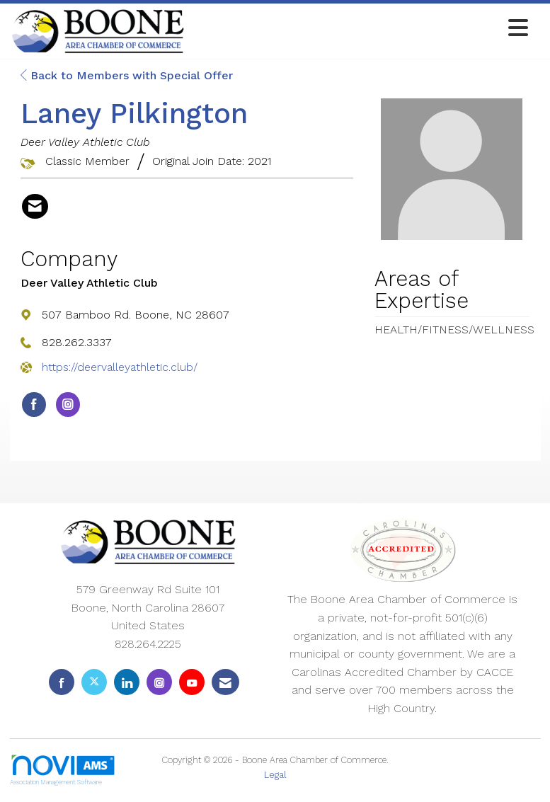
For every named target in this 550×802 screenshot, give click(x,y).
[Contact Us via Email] (225, 682)
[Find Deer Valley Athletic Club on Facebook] (34, 405)
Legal (275, 774)
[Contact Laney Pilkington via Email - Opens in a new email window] (35, 207)
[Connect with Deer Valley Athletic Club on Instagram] (68, 405)
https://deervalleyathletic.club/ (119, 367)
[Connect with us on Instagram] (159, 682)
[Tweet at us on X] (94, 682)
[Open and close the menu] (360, 28)
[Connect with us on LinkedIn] (126, 682)
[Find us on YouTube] (192, 682)
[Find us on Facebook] (61, 682)
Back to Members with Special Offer (127, 75)
